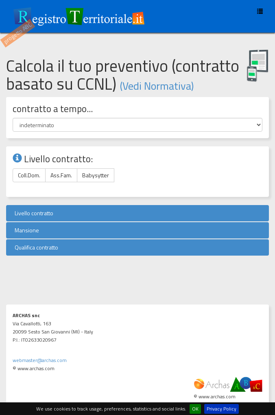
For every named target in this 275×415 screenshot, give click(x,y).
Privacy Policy (221, 409)
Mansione (25, 230)
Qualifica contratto (35, 247)
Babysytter (95, 175)
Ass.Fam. (61, 175)
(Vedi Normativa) (157, 86)
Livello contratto (32, 213)
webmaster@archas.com (40, 360)
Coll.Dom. (29, 175)
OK (195, 409)
